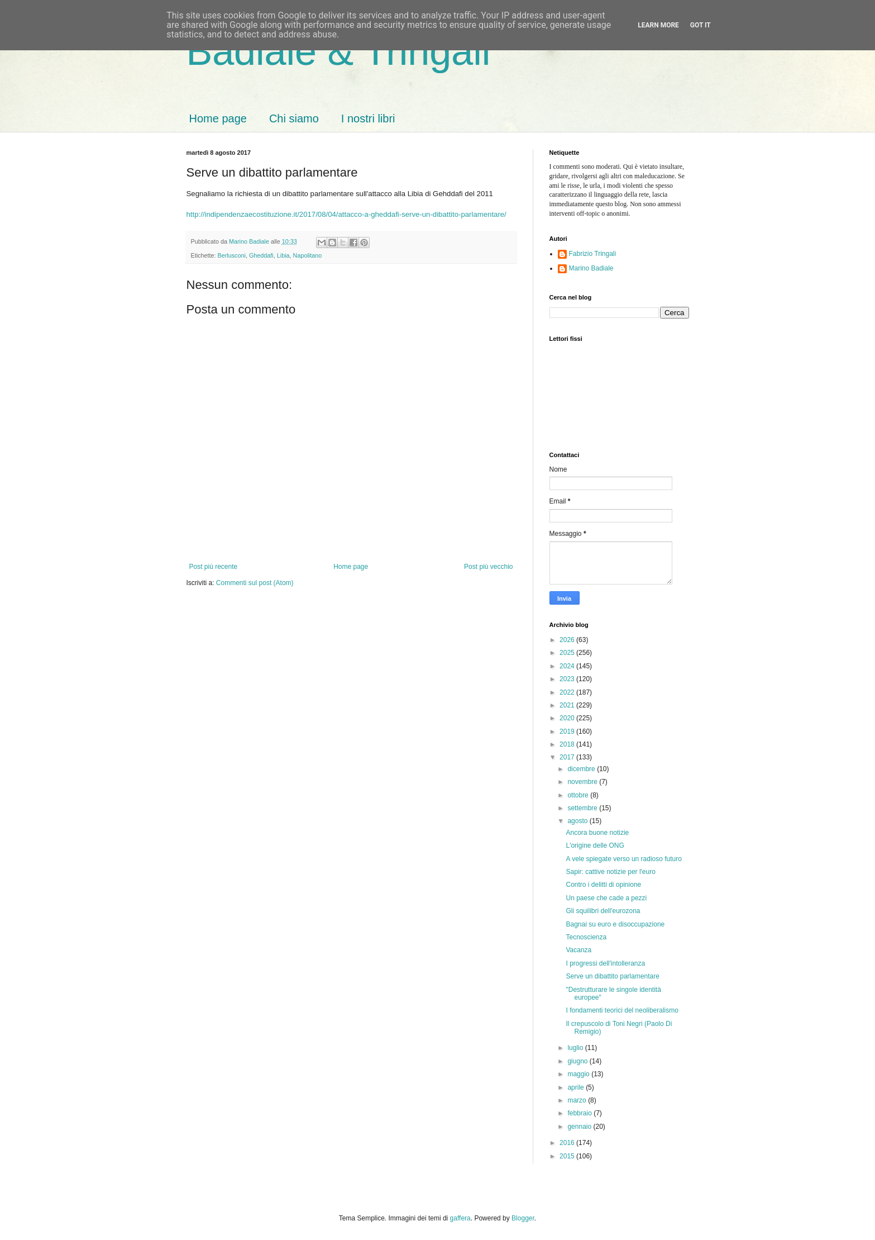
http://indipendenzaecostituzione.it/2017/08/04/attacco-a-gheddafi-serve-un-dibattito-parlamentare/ (346, 214)
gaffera (460, 1218)
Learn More (658, 25)
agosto (578, 821)
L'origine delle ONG (595, 845)
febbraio (580, 1113)
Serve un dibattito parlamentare (612, 976)
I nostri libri (368, 118)
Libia (283, 255)
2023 (568, 679)
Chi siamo (294, 118)
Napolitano (307, 255)
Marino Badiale (591, 268)
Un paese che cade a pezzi (606, 898)
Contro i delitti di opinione (603, 885)
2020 (568, 718)
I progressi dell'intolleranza (605, 963)
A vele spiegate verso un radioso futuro (623, 859)
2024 (568, 666)
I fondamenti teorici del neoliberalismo (622, 1010)
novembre (583, 782)
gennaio (580, 1126)
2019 (568, 731)
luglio (576, 1048)
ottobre (578, 795)
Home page (218, 118)
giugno (578, 1061)
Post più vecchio (488, 567)
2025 (568, 653)
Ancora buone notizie (597, 833)
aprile (576, 1087)
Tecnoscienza (586, 937)
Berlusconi (232, 255)
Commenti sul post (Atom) (255, 583)
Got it (700, 25)
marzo (577, 1100)
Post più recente (213, 567)
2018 (568, 744)
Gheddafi (261, 255)
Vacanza (578, 950)
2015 (568, 1156)
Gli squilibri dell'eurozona (603, 911)
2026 (568, 640)
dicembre (582, 769)
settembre (583, 808)
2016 (568, 1143)
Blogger (522, 1218)
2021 (568, 705)
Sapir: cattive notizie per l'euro (610, 872)
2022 (568, 692)
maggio (579, 1074)
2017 (568, 757)
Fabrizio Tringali (592, 254)
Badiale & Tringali (339, 51)
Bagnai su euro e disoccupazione (615, 924)
